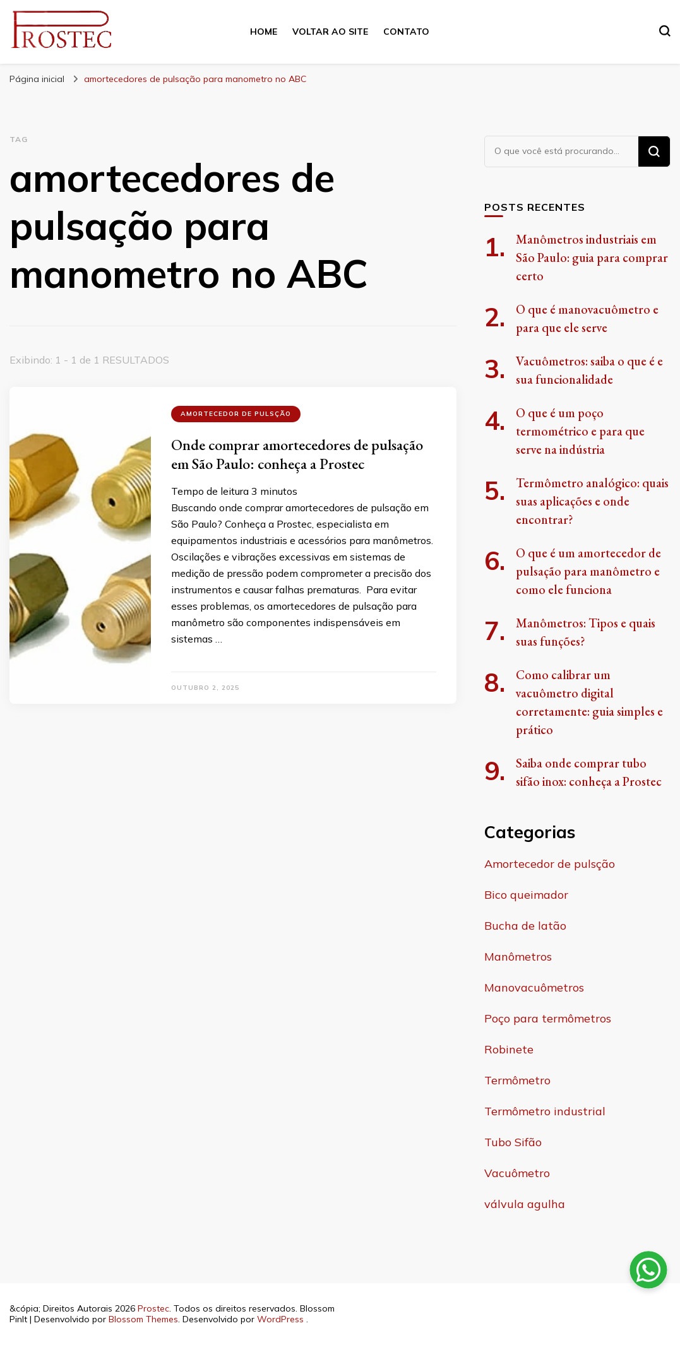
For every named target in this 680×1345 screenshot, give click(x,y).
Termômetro (517, 1080)
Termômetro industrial (544, 1111)
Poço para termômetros (547, 1018)
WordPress (280, 1319)
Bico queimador (526, 894)
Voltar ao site (330, 31)
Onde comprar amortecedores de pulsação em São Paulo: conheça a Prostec (297, 454)
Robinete (509, 1049)
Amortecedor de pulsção (236, 414)
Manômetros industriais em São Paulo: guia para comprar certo (592, 257)
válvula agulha (524, 1204)
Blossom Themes (143, 1319)
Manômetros (518, 956)
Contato (406, 31)
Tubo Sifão (513, 1142)
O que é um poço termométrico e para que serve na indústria (580, 431)
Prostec (153, 1308)
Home (263, 31)
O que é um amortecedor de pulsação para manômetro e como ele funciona (588, 571)
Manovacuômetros (534, 987)
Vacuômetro (517, 1173)
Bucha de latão (525, 925)
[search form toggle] (665, 31)
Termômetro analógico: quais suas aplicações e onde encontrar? (592, 501)
